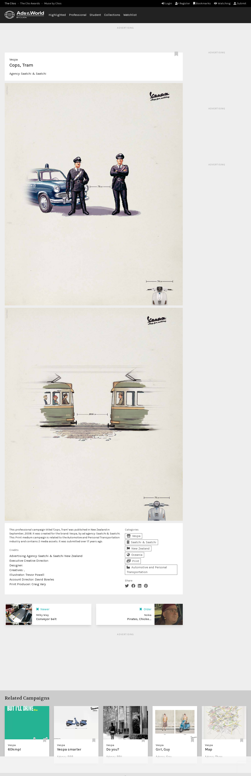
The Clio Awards (30, 3)
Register (182, 3)
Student (95, 15)
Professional (77, 15)
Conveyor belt (46, 619)
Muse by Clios (53, 3)
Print (133, 561)
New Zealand (138, 548)
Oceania (134, 555)
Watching (222, 3)
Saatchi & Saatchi (33, 73)
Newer (42, 609)
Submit (240, 3)
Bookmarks (202, 3)
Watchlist (130, 15)
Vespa (13, 59)
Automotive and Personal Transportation (147, 569)
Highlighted (57, 15)
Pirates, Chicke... (139, 619)
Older (145, 609)
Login (167, 3)
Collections (112, 15)
